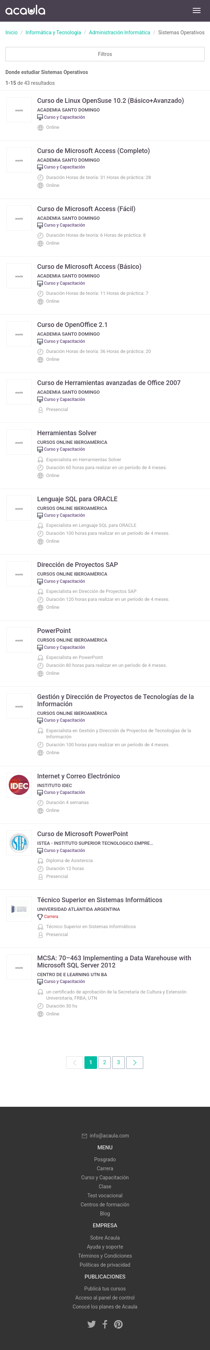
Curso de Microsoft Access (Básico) (89, 266)
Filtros (105, 54)
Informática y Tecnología (53, 32)
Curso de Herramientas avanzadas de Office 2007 (109, 382)
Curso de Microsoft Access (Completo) (93, 150)
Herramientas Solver (66, 433)
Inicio (11, 32)
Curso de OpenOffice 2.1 (72, 324)
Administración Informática (119, 32)
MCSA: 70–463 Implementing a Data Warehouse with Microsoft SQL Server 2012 (114, 961)
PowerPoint (54, 630)
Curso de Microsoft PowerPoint (82, 834)
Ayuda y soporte (105, 1247)
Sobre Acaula (105, 1238)
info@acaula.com (105, 1136)
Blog (105, 1213)
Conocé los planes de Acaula (105, 1307)
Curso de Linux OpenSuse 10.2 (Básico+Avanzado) (110, 100)
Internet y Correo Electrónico (78, 776)
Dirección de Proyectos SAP (77, 564)
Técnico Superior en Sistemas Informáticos (99, 900)
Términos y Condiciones (105, 1256)
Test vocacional (104, 1195)
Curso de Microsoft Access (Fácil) (86, 209)
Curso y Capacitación (105, 1177)
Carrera (105, 1168)
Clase (105, 1186)
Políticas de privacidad (105, 1265)
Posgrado (105, 1159)
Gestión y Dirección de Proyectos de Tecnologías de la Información (115, 700)
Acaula (25, 11)
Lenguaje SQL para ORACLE (77, 499)
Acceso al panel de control (105, 1298)
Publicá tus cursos (105, 1289)
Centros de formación (105, 1204)
